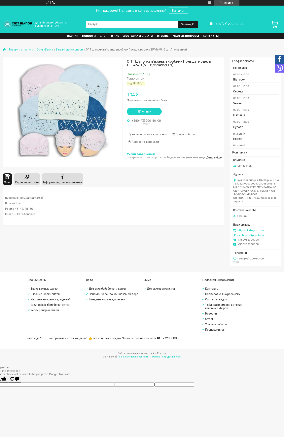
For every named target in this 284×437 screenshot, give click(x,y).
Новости (89, 35)
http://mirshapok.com (250, 230)
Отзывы (163, 35)
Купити (146, 111)
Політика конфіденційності (165, 356)
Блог (103, 35)
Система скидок (216, 299)
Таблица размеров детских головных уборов (223, 306)
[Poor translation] (14, 379)
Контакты (211, 35)
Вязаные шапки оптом (45, 294)
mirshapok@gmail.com (251, 235)
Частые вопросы (186, 35)
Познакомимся (215, 329)
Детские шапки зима (161, 288)
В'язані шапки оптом (69, 49)
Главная (71, 35)
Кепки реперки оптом (45, 310)
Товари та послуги (21, 49)
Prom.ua (161, 353)
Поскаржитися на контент (133, 356)
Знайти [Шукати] (186, 24)
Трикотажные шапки (44, 288)
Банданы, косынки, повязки (107, 299)
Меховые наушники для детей (51, 299)
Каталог (178, 11)
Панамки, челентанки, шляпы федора (113, 294)
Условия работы (216, 324)
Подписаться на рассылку (222, 294)
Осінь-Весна (45, 49)
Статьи (210, 319)
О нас (115, 35)
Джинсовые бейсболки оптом (50, 305)
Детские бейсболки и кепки (107, 288)
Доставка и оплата (138, 35)
